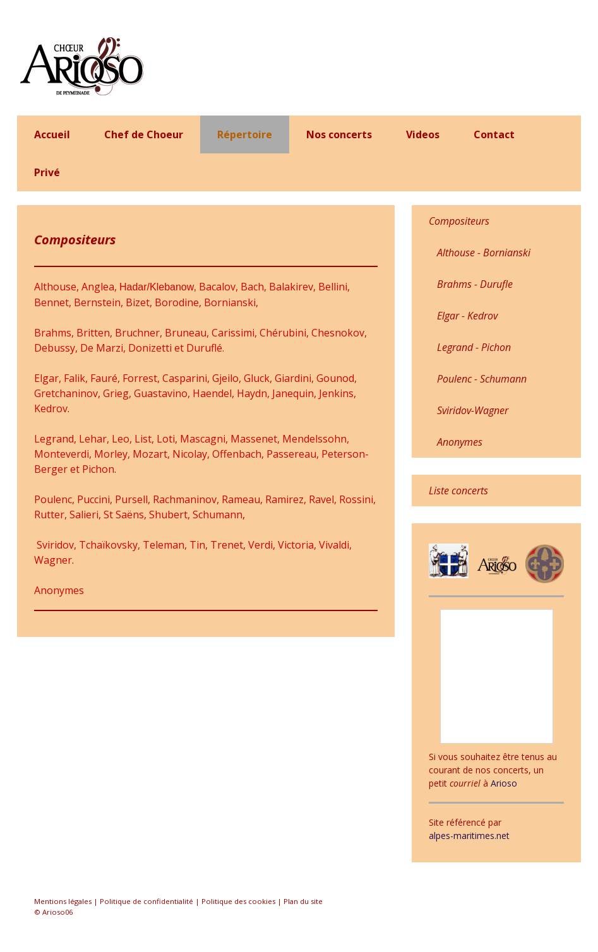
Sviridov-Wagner (472, 410)
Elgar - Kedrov (467, 316)
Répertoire (244, 134)
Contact (494, 134)
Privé (47, 172)
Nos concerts (339, 134)
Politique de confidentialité (146, 901)
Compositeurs (459, 221)
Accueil (52, 134)
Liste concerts (458, 490)
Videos (423, 134)
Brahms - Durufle (475, 284)
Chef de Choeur (143, 134)
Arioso (504, 783)
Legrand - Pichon (474, 347)
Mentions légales (63, 901)
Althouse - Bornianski (483, 252)
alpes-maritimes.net (469, 836)
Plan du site (303, 901)
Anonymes (59, 590)
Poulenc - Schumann (482, 379)
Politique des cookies (238, 901)
